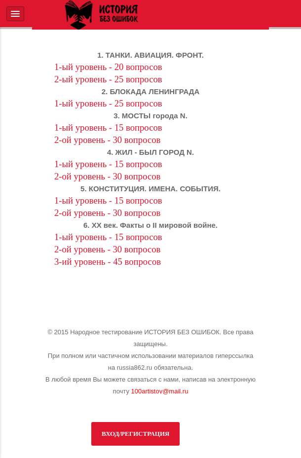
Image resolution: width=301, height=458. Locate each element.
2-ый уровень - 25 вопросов (108, 79)
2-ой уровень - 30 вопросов (107, 140)
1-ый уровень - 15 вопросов (108, 127)
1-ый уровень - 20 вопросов (108, 67)
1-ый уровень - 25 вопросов (108, 103)
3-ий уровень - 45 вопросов (107, 261)
